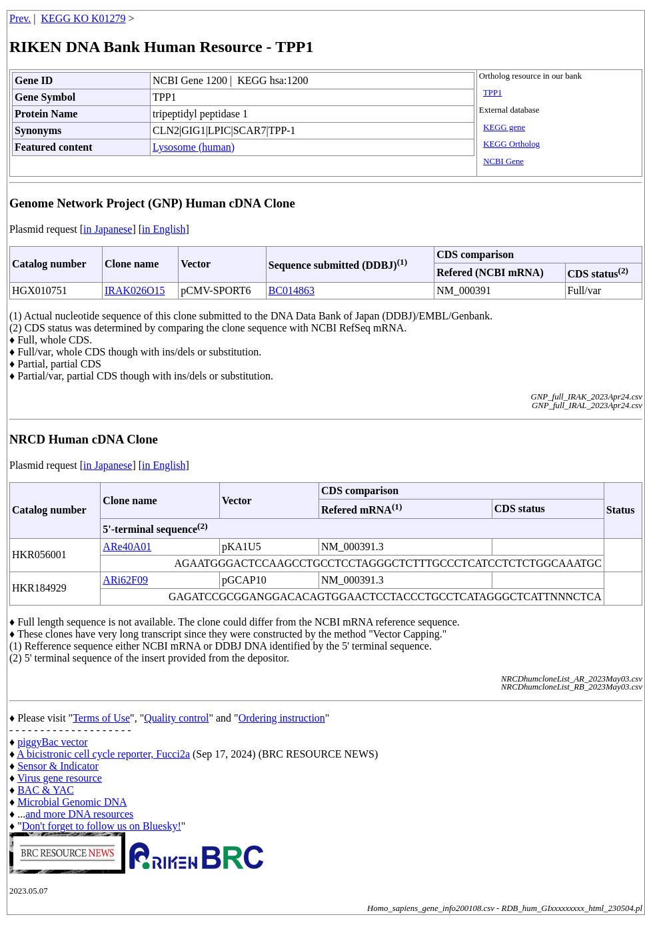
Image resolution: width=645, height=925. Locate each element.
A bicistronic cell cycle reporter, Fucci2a (103, 754)
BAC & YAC (45, 790)
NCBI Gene (503, 161)
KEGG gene (504, 127)
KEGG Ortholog (511, 144)
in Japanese (107, 229)
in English (163, 229)
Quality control (176, 718)
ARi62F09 (125, 580)
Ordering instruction (282, 718)
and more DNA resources (79, 814)
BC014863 (292, 290)
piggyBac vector (52, 742)
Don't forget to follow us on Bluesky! (101, 826)
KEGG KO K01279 (83, 18)
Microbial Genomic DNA (72, 802)
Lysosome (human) (194, 147)
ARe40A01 (127, 546)
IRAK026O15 (135, 290)
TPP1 (492, 92)
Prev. (20, 18)
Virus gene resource (59, 778)
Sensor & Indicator (58, 766)
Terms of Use (101, 718)
